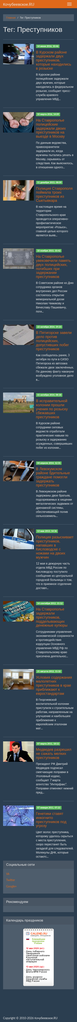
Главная (11, 17)
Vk (7, 874)
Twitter (10, 880)
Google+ (11, 886)
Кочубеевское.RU (18, 4)
